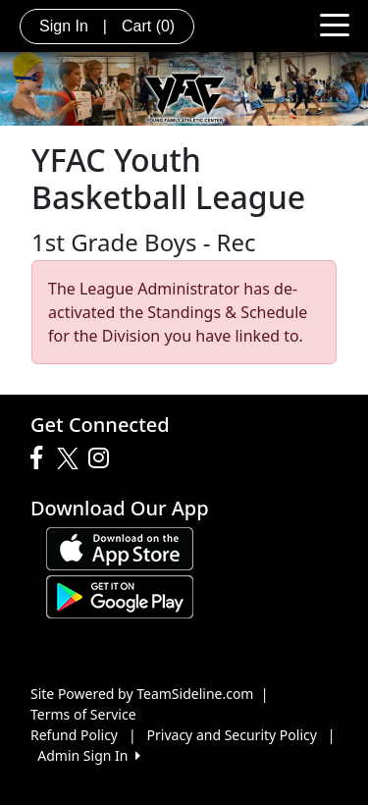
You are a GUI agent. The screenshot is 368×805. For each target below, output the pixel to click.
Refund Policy (74, 734)
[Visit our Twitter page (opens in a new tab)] (70, 458)
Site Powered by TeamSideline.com (141, 693)
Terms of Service (83, 714)
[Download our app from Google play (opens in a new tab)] (119, 595)
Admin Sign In (88, 755)
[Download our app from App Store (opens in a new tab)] (119, 547)
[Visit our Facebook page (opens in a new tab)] (41, 458)
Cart (148, 26)
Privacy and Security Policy (232, 734)
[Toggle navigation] (334, 23)
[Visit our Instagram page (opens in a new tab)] (103, 458)
